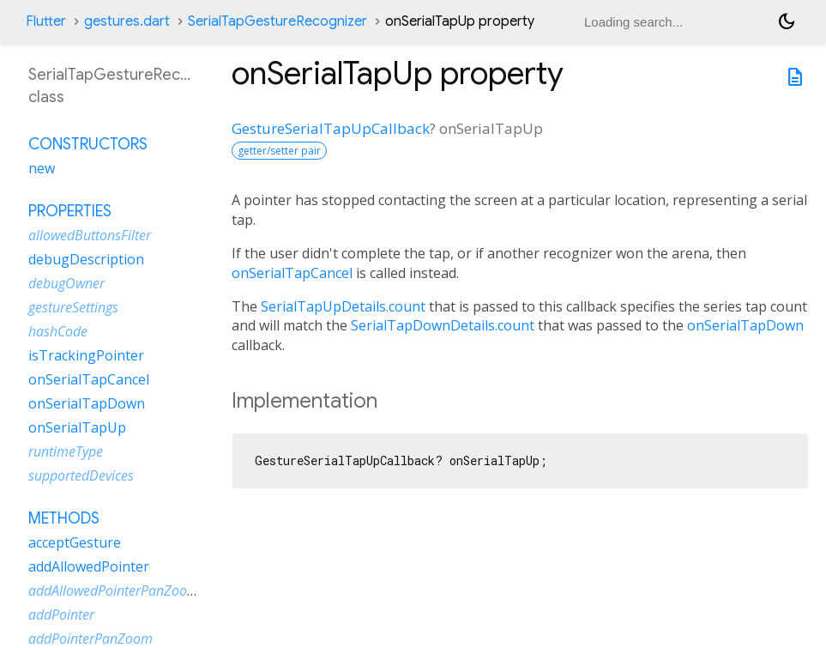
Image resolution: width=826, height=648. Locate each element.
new (41, 168)
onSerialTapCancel (292, 272)
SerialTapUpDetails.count (343, 306)
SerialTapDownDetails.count (442, 325)
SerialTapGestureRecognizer (277, 21)
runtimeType (65, 451)
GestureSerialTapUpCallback (331, 128)
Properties (70, 211)
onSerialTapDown (745, 325)
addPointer (61, 614)
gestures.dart (127, 21)
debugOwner (66, 283)
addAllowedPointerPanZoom (113, 590)
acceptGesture (74, 542)
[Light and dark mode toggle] (786, 21)
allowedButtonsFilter (89, 235)
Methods (63, 518)
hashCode (57, 331)
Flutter (46, 21)
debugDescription (86, 259)
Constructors (88, 144)
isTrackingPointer (86, 355)
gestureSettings (73, 307)
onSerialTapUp (77, 427)
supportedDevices (81, 475)
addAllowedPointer (88, 566)
